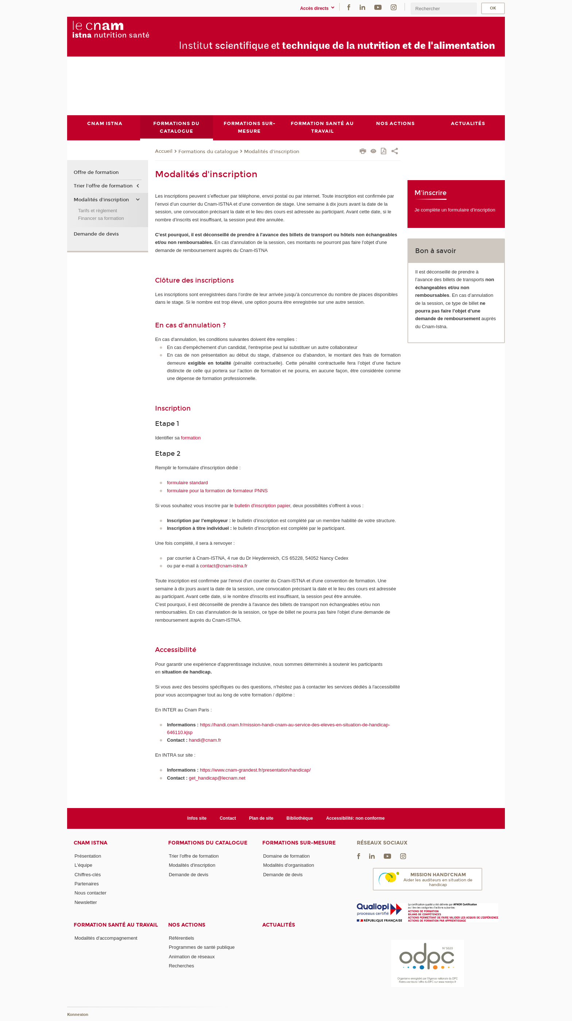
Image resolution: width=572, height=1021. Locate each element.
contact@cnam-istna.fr (223, 566)
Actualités (278, 925)
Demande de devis (96, 234)
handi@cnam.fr (205, 740)
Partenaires (86, 883)
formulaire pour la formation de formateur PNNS (217, 490)
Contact (228, 818)
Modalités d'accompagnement (105, 938)
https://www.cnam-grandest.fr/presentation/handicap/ (255, 770)
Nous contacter (90, 893)
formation (191, 437)
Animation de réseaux (192, 956)
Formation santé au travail (116, 925)
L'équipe (83, 865)
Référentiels (181, 938)
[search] (443, 9)
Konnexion (77, 1014)
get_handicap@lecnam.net (217, 778)
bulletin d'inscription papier (262, 505)
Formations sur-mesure (299, 843)
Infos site (197, 818)
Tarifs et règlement (97, 210)
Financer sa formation (101, 218)
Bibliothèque (299, 818)
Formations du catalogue (208, 152)
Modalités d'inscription (271, 152)
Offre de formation (96, 172)
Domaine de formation (286, 856)
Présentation (87, 856)
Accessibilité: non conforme (355, 818)
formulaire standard (187, 482)
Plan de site (261, 818)
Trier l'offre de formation (103, 186)
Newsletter (85, 902)
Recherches (181, 965)
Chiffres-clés (87, 874)
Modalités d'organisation (288, 865)
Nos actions (186, 925)
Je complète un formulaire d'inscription (454, 210)
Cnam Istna (90, 843)
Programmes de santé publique (202, 947)
